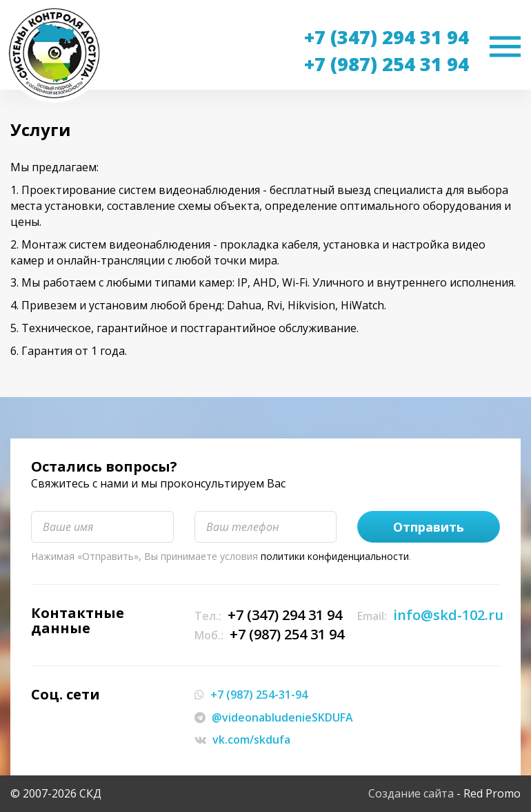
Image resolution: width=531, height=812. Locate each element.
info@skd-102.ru (448, 615)
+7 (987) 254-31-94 (259, 694)
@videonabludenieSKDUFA (282, 717)
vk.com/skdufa (251, 739)
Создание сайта (411, 793)
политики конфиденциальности (335, 556)
